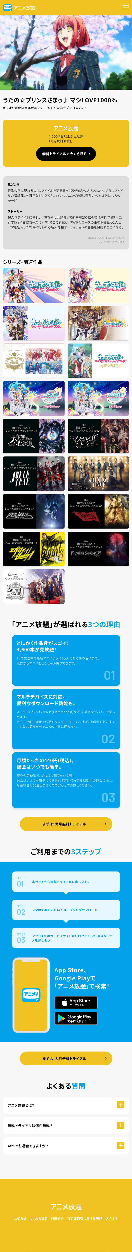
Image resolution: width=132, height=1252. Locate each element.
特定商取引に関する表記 (85, 1218)
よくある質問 (38, 1218)
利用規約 (57, 1218)
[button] (126, 8)
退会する (111, 1218)
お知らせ (20, 1218)
